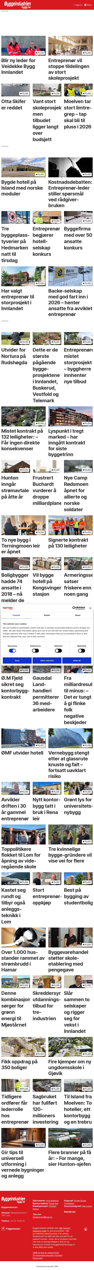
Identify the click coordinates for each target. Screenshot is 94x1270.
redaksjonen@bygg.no (42, 1217)
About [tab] (77, 615)
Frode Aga (53, 1203)
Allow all (77, 660)
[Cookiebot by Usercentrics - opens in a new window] (74, 608)
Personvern (38, 1258)
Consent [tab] (16, 615)
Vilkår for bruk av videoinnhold (46, 1252)
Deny (17, 660)
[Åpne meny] (88, 5)
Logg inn (78, 5)
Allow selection (47, 660)
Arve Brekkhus (52, 1200)
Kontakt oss (70, 1211)
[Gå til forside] (18, 5)
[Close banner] (90, 608)
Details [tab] (47, 615)
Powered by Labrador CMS (47, 1266)
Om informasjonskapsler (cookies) (47, 1255)
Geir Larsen (87, 1206)
